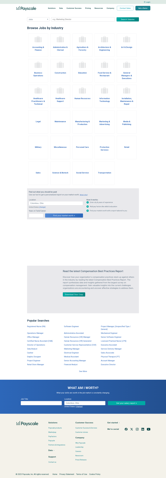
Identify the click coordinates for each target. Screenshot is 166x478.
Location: (32, 200)
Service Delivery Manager (111, 349)
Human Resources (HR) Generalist (77, 341)
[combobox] (83, 19)
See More (83, 371)
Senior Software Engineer (111, 337)
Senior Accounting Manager (75, 361)
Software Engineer (71, 326)
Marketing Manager (72, 349)
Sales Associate (107, 353)
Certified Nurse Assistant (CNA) (40, 341)
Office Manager (33, 337)
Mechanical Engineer (109, 333)
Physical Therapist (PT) (110, 357)
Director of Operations (36, 345)
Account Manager (108, 361)
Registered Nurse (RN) (36, 326)
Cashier (30, 353)
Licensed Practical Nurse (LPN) (113, 341)
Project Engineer (33, 361)
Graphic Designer (34, 357)
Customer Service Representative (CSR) (80, 345)
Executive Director (108, 364)
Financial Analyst (70, 364)
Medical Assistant (71, 357)
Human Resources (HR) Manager (77, 337)
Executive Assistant (109, 345)
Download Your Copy (74, 294)
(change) (42, 207)
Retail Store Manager (35, 364)
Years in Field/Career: (37, 211)
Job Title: (24, 399)
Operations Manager (35, 333)
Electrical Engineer (71, 353)
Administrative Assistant (74, 333)
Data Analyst (32, 349)
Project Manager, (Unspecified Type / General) (116, 327)
